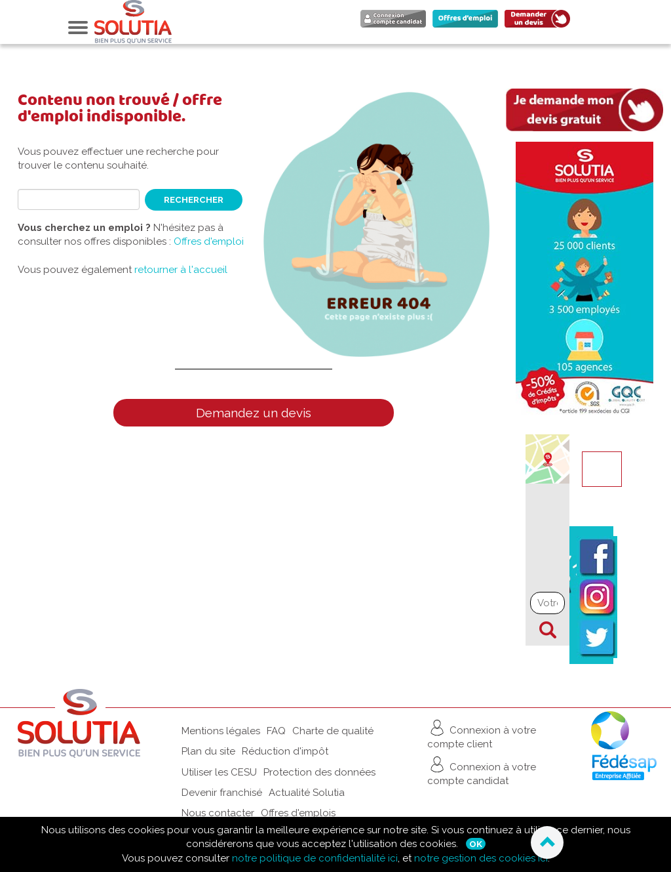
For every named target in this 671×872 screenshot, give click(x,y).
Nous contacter (218, 813)
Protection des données (319, 772)
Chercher (548, 630)
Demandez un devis (253, 412)
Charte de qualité (333, 731)
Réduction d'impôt (285, 751)
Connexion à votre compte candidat (481, 771)
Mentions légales (221, 731)
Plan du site (208, 751)
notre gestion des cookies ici (481, 858)
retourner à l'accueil (180, 270)
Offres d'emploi (209, 241)
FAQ (276, 731)
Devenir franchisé (222, 793)
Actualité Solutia (307, 793)
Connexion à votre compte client (481, 734)
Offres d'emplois (298, 813)
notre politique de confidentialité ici (315, 858)
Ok (475, 844)
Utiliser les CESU (219, 772)
